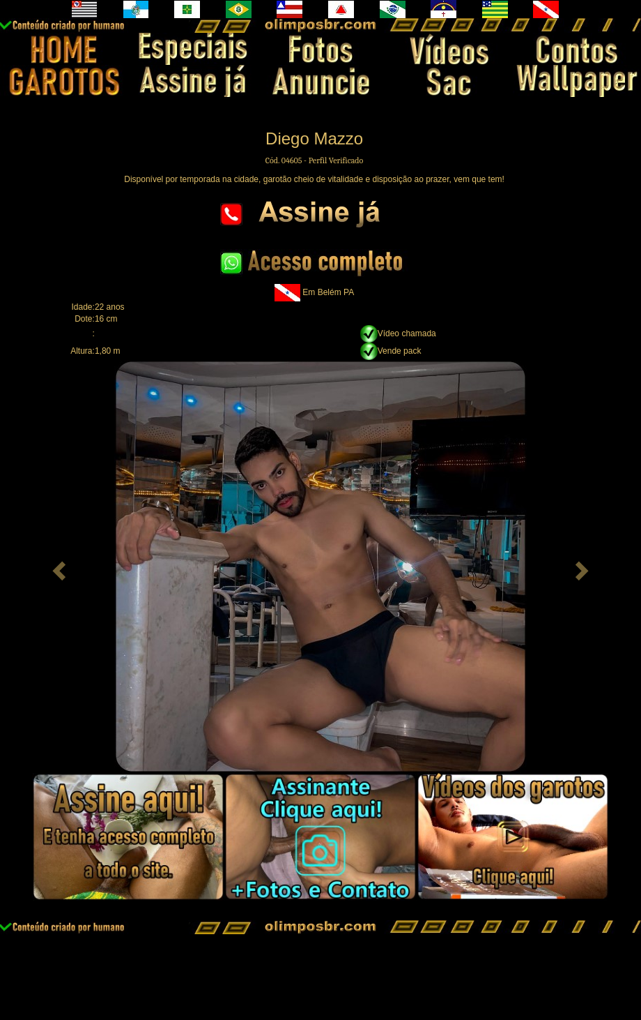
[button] (57, 566)
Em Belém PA (328, 292)
